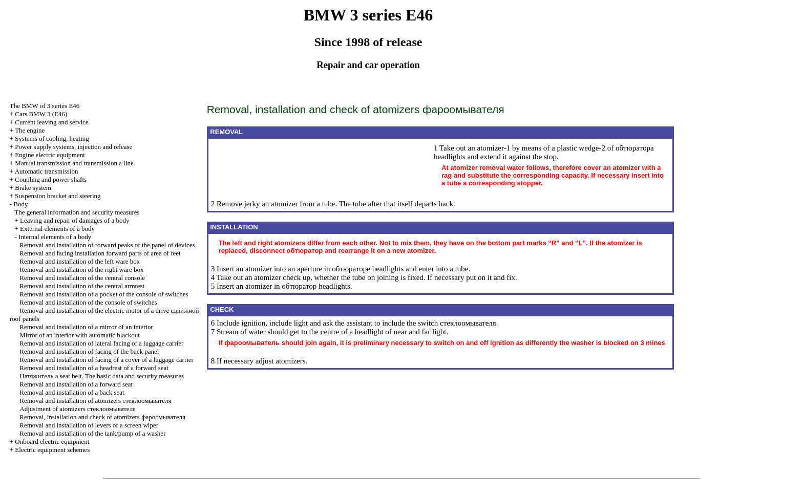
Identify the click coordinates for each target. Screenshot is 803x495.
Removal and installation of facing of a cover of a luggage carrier (106, 359)
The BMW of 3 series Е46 (45, 106)
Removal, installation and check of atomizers (102, 417)
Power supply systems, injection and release (73, 146)
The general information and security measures (76, 212)
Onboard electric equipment (52, 441)
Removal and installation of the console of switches (88, 302)
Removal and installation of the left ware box (79, 261)
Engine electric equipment (49, 155)
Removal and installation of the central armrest (81, 286)
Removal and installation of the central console (82, 278)
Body (20, 204)
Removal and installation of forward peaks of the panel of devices (107, 245)
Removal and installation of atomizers (95, 400)
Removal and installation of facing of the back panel (89, 351)
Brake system (33, 187)
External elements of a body (57, 228)
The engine (30, 130)
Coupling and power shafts (51, 179)
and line (74, 163)
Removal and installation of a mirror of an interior (86, 327)
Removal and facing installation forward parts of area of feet (99, 253)
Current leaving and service (51, 122)
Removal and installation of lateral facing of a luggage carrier (101, 343)
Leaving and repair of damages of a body (74, 220)
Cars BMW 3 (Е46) (41, 114)
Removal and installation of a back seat (71, 392)
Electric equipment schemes (52, 450)
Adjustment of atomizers (77, 409)
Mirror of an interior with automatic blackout (79, 335)
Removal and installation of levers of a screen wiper (88, 425)
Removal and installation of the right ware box (81, 269)
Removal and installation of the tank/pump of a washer (92, 433)
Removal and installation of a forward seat (76, 384)
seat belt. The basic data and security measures (101, 376)
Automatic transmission (46, 171)
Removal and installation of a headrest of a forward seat (93, 368)
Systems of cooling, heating (52, 138)
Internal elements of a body (54, 237)
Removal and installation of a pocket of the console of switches (103, 294)
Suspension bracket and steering (57, 196)
